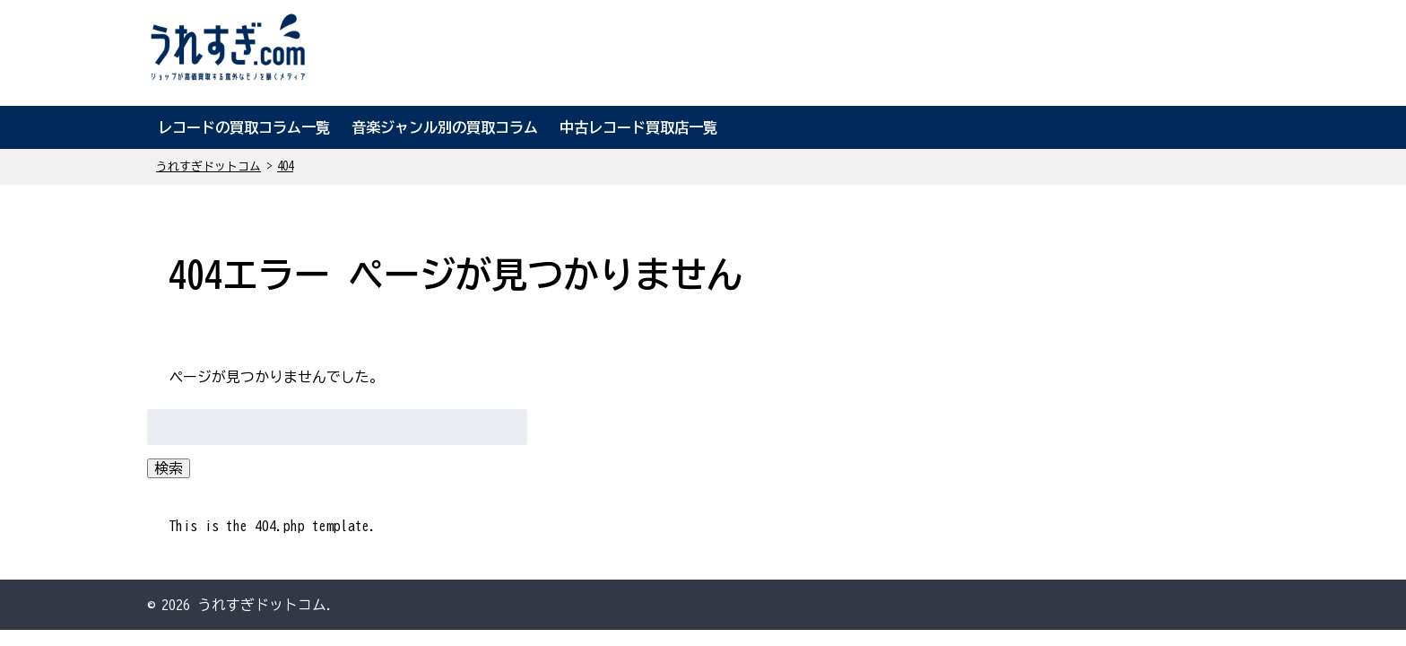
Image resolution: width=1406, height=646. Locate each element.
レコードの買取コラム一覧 (244, 127)
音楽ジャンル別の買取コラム (445, 127)
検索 (168, 468)
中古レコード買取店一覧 (638, 127)
